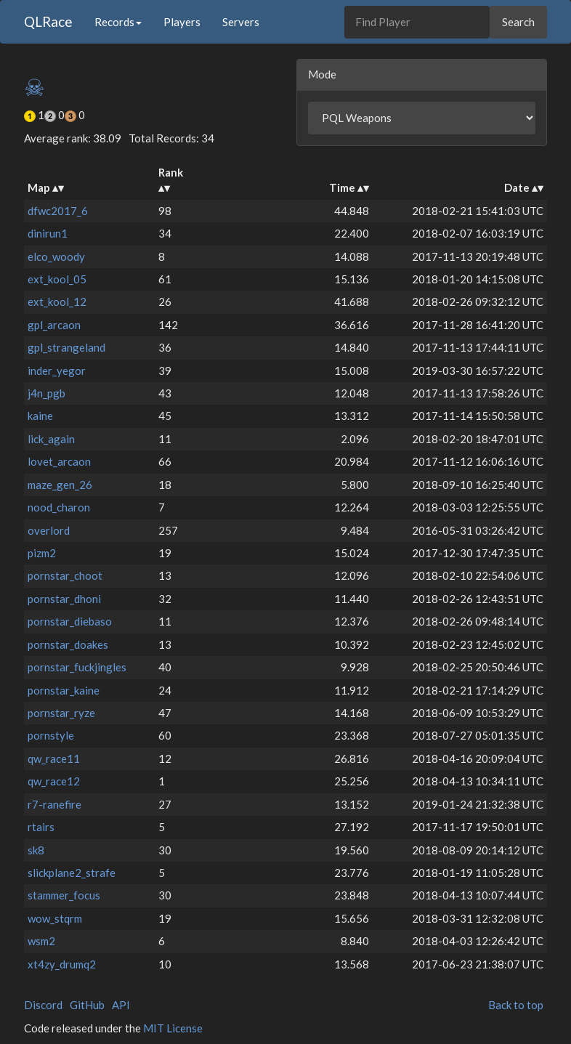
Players (182, 21)
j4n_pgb (46, 393)
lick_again (51, 438)
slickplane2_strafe (72, 872)
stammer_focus (64, 895)
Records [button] (118, 21)
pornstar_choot (65, 575)
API (121, 1004)
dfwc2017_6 (58, 210)
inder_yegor (57, 370)
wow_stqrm (55, 918)
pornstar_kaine (64, 690)
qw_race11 (54, 758)
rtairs (41, 826)
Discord (43, 1004)
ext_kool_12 (57, 301)
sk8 (36, 850)
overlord (49, 530)
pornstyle (51, 735)
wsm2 (41, 940)
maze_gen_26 (60, 484)
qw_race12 (54, 781)
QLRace (48, 21)
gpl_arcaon (54, 324)
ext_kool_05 (57, 279)
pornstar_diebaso (70, 621)
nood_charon (59, 507)
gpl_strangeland (66, 347)
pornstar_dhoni (64, 598)
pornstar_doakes (68, 644)
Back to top (515, 1004)
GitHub (87, 1004)
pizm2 (42, 552)
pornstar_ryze (61, 712)
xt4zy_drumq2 (62, 964)
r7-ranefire (54, 804)
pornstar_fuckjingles (77, 666)
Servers (240, 21)
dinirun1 (48, 233)
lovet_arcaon (59, 461)
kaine (40, 415)
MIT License (173, 1028)
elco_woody (56, 256)
